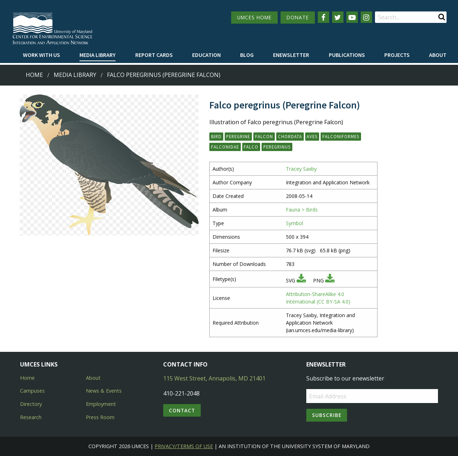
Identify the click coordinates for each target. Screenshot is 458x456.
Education (206, 54)
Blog (247, 54)
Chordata (290, 136)
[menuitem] (41, 55)
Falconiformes (340, 136)
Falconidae (225, 147)
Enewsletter (291, 54)
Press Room (100, 417)
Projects (397, 54)
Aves (312, 136)
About (438, 54)
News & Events (104, 390)
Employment (101, 404)
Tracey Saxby (301, 168)
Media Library (97, 54)
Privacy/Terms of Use (184, 446)
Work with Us (41, 54)
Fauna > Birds (302, 209)
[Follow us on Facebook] (323, 17)
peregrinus (277, 147)
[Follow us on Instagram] (366, 17)
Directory (31, 404)
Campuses (32, 390)
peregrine (238, 136)
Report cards (154, 54)
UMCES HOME (254, 17)
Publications (347, 54)
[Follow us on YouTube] (352, 17)
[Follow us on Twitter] (338, 17)
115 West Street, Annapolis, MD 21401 (214, 378)
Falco (251, 147)
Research (31, 417)
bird (216, 136)
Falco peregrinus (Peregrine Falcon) (163, 75)
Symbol (294, 223)
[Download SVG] (301, 280)
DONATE (298, 17)
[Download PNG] (330, 280)
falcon (264, 136)
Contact (182, 410)
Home (34, 75)
